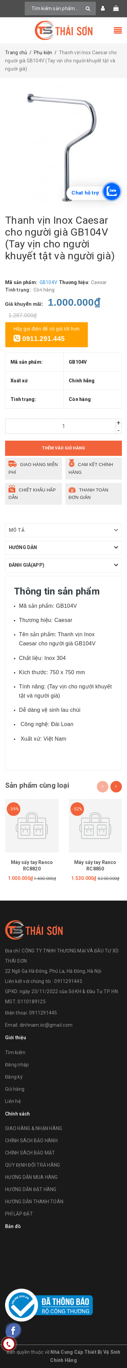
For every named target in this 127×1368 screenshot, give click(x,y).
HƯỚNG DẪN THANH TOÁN (34, 1201)
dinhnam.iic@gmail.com (46, 1025)
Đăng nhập (17, 1064)
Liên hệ (13, 1101)
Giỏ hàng (14, 1089)
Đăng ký (14, 1077)
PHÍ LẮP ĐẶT (19, 1213)
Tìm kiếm (15, 1052)
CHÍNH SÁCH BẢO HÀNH (31, 1140)
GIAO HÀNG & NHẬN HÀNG (33, 1128)
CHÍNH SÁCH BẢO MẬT (30, 1152)
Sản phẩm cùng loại (37, 785)
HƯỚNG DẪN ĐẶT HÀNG (31, 1189)
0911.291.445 (39, 338)
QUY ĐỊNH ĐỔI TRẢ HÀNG (32, 1165)
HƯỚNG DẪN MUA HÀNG (31, 1177)
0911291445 (43, 1012)
